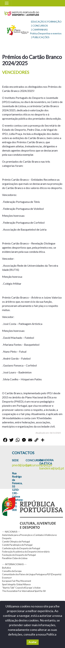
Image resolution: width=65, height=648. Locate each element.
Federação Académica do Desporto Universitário (26, 551)
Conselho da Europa (11, 571)
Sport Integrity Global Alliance (16, 584)
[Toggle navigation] (6, 3)
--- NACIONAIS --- (11, 531)
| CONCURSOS (39, 25)
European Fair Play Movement (16, 581)
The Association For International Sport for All (24, 591)
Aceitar (33, 642)
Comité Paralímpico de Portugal (17, 544)
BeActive (6, 567)
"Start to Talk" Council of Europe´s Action (21, 587)
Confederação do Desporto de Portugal (21, 548)
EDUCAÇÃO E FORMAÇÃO (46, 21)
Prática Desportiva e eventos (46, 33)
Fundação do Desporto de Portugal (19, 555)
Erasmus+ (7, 577)
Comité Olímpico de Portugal (16, 541)
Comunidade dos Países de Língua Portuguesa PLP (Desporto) (31, 574)
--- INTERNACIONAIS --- (14, 564)
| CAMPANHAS (39, 29)
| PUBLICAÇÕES (40, 37)
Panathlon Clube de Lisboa (14, 558)
